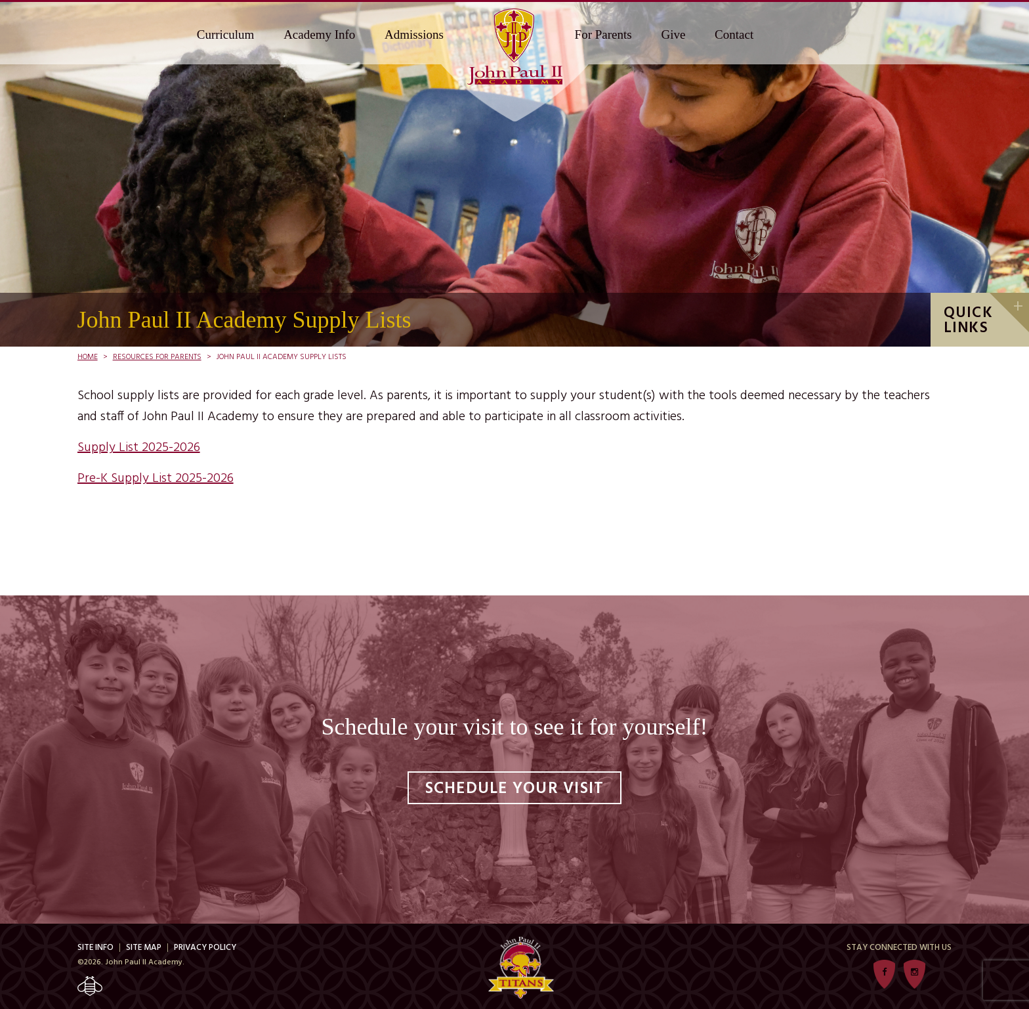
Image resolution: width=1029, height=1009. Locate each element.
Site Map (143, 948)
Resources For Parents (157, 357)
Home (87, 357)
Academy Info (319, 34)
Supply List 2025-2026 (138, 447)
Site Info (95, 948)
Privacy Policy (205, 948)
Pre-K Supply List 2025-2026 (155, 478)
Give (673, 34)
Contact (734, 34)
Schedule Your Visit (514, 789)
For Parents (603, 34)
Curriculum (226, 34)
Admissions (414, 34)
